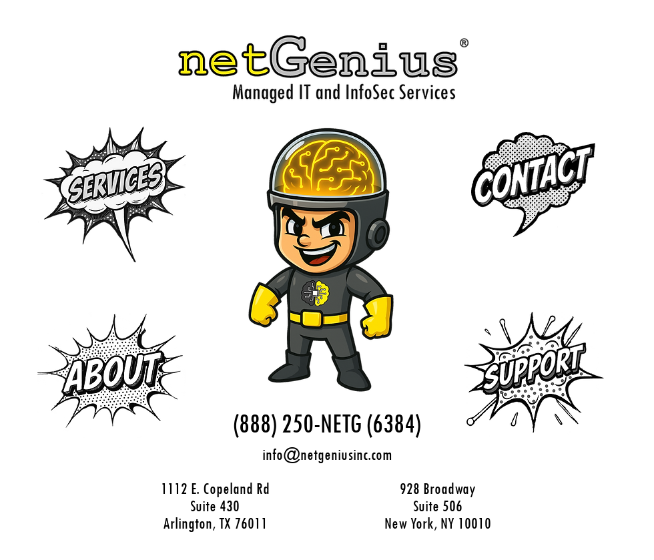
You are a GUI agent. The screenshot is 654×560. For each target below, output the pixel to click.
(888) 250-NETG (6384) (327, 422)
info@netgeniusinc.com (327, 454)
